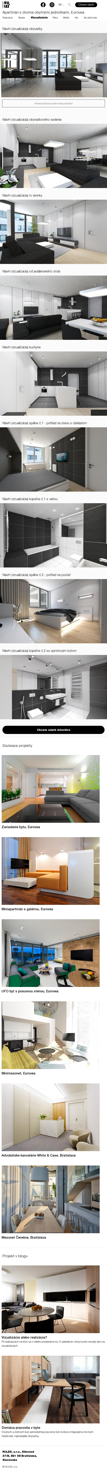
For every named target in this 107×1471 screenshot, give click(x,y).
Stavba (21, 18)
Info (76, 18)
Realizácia (7, 18)
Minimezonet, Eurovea (18, 1073)
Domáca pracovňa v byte (21, 1428)
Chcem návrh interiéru (53, 730)
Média (66, 18)
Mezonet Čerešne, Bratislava (24, 1238)
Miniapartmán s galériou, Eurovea (27, 909)
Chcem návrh (86, 4)
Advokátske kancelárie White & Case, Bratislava (39, 1156)
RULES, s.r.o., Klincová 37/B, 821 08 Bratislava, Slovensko (19, 1456)
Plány (55, 18)
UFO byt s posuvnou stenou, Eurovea (30, 991)
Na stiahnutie (90, 18)
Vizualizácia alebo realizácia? (53, 104)
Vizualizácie (39, 18)
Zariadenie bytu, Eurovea (21, 827)
